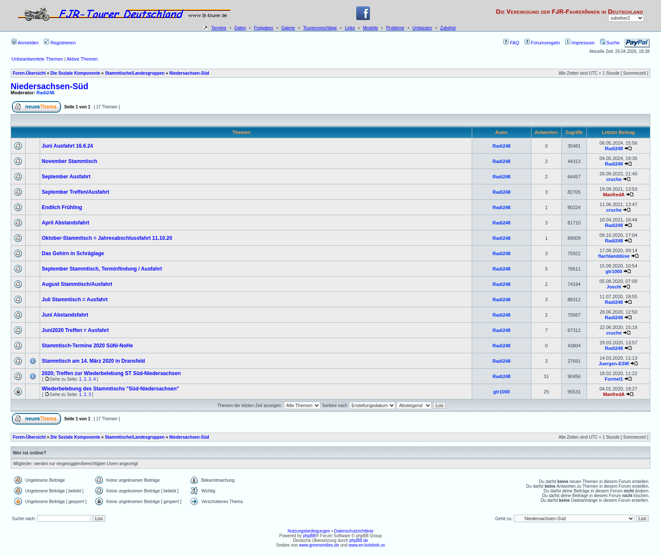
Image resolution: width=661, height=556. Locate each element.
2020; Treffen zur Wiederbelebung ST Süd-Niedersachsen (111, 373)
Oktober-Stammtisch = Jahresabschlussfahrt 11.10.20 (107, 238)
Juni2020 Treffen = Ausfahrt (75, 330)
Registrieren (59, 42)
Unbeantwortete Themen (37, 58)
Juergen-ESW (614, 363)
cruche (613, 179)
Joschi (613, 286)
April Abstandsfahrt (65, 223)
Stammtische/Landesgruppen (135, 73)
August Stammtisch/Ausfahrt (77, 284)
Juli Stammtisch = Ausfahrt (75, 300)
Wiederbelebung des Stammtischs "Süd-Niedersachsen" (110, 389)
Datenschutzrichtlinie (353, 531)
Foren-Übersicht (29, 73)
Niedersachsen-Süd (189, 73)
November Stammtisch (69, 161)
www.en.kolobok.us (367, 545)
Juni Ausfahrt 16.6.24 (67, 146)
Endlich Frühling (62, 207)
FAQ (511, 42)
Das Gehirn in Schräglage (73, 253)
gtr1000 (614, 271)
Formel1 (614, 378)
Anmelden (25, 42)
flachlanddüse (613, 256)
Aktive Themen (82, 58)
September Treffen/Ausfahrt (75, 192)
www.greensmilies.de (319, 545)
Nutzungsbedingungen (309, 531)
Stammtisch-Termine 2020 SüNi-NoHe (87, 346)
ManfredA (614, 194)
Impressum (580, 42)
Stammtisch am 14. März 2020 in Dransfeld (93, 361)
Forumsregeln (542, 42)
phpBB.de (358, 540)
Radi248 (46, 92)
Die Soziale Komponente (75, 73)
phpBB (309, 535)
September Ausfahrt (66, 177)
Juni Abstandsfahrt (65, 315)
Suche (610, 42)
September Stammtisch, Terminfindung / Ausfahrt (102, 269)
